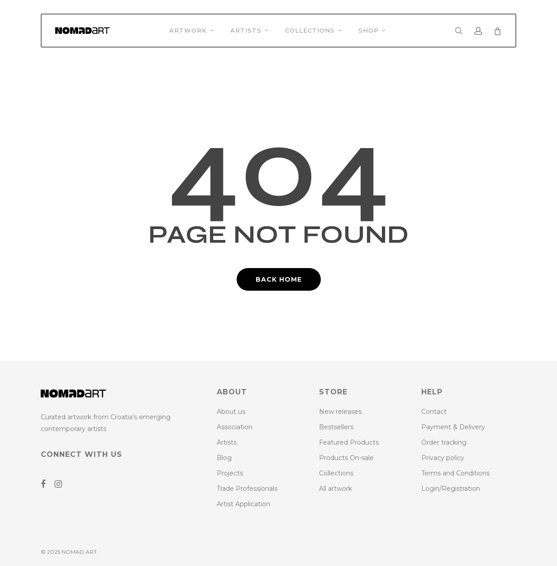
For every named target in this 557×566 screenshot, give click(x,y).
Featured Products (349, 442)
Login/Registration (450, 488)
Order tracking (444, 442)
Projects (230, 473)
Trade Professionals (247, 488)
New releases (340, 412)
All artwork (335, 488)
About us (231, 412)
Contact (434, 412)
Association (234, 427)
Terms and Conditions (455, 473)
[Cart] (497, 30)
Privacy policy (442, 458)
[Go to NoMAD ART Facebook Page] (46, 484)
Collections (336, 473)
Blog (224, 458)
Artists (227, 442)
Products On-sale (346, 458)
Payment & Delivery (453, 427)
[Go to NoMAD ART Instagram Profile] (61, 484)
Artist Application (243, 504)
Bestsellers (336, 427)
